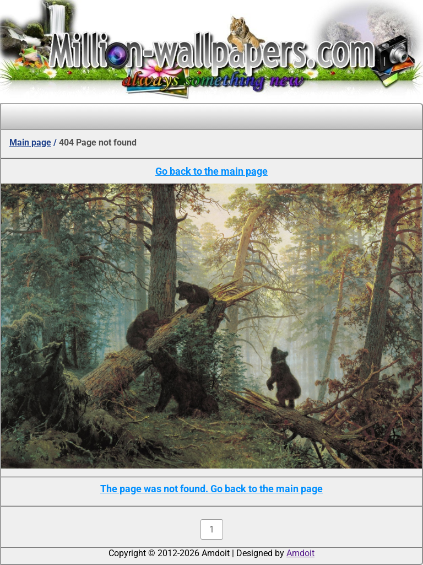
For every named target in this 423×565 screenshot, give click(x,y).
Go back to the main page (211, 171)
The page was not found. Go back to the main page (211, 488)
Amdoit (300, 553)
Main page (30, 142)
